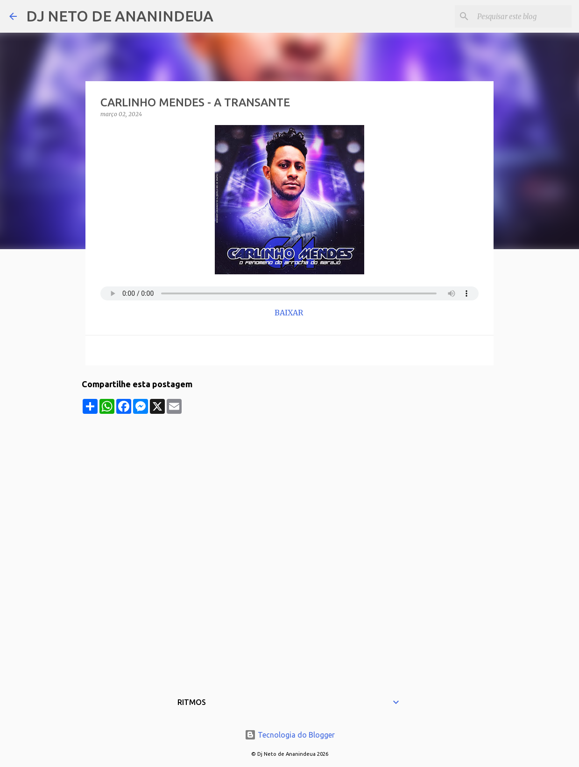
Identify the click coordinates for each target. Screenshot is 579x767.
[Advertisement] (289, 479)
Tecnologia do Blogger (290, 735)
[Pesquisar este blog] (522, 16)
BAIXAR (290, 312)
